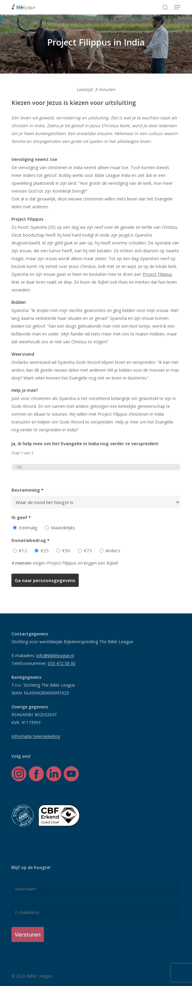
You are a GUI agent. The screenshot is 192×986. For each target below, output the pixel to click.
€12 (23, 550)
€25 (45, 550)
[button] (177, 7)
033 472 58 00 (61, 663)
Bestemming (27, 490)
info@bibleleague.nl (55, 655)
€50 (66, 550)
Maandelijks (63, 528)
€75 (88, 550)
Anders (112, 550)
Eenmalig (28, 528)
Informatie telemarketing (35, 736)
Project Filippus (157, 274)
